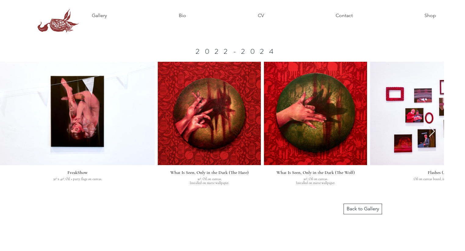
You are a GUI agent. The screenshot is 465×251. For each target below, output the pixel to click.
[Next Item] (431, 132)
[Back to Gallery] (363, 209)
